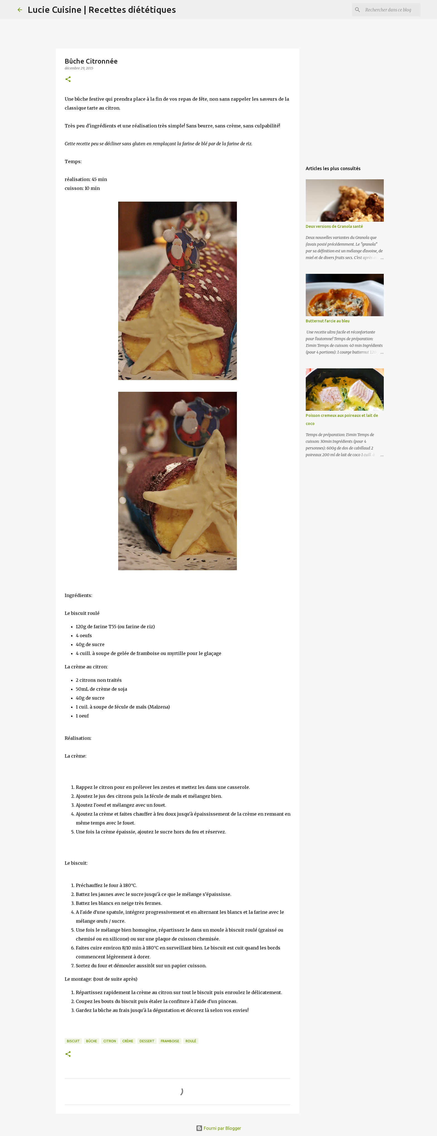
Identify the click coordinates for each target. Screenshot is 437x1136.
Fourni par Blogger (218, 1128)
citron (109, 1041)
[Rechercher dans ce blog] (391, 9)
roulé (191, 1041)
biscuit (73, 1041)
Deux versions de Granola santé (334, 226)
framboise (170, 1041)
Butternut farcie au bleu (327, 321)
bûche (91, 1041)
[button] (68, 79)
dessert (147, 1041)
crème (127, 1041)
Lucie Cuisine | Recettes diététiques (102, 9)
